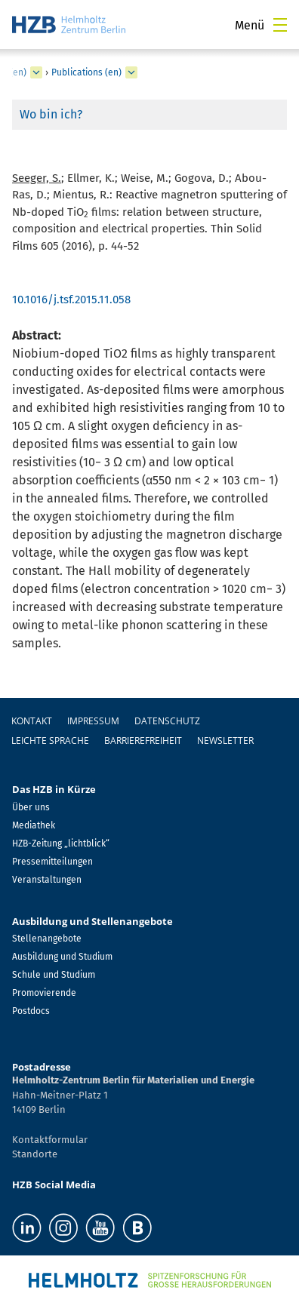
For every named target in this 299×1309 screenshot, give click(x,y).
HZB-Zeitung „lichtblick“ (60, 843)
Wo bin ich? (51, 114)
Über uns (31, 807)
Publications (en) (86, 72)
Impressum (93, 720)
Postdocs (31, 1011)
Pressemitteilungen (52, 861)
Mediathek (33, 825)
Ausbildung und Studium (62, 956)
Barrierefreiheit (143, 740)
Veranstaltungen (47, 879)
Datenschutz (167, 720)
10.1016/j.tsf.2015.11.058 (71, 299)
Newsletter (225, 740)
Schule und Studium (53, 974)
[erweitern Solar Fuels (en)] (36, 72)
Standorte (34, 1154)
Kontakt (31, 720)
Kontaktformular (50, 1139)
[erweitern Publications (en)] (131, 72)
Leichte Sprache (50, 740)
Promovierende (44, 993)
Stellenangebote (47, 938)
